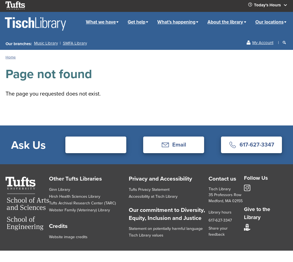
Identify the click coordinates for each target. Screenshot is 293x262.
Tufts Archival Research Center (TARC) (82, 203)
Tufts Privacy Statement (149, 189)
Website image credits (68, 237)
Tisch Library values (146, 235)
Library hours (220, 212)
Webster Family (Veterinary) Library (79, 210)
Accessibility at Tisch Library (153, 196)
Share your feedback (218, 231)
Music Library (46, 43)
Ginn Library (59, 189)
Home (76, 17)
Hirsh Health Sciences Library (74, 196)
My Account (262, 43)
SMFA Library (75, 43)
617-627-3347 (220, 220)
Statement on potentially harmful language (166, 228)
